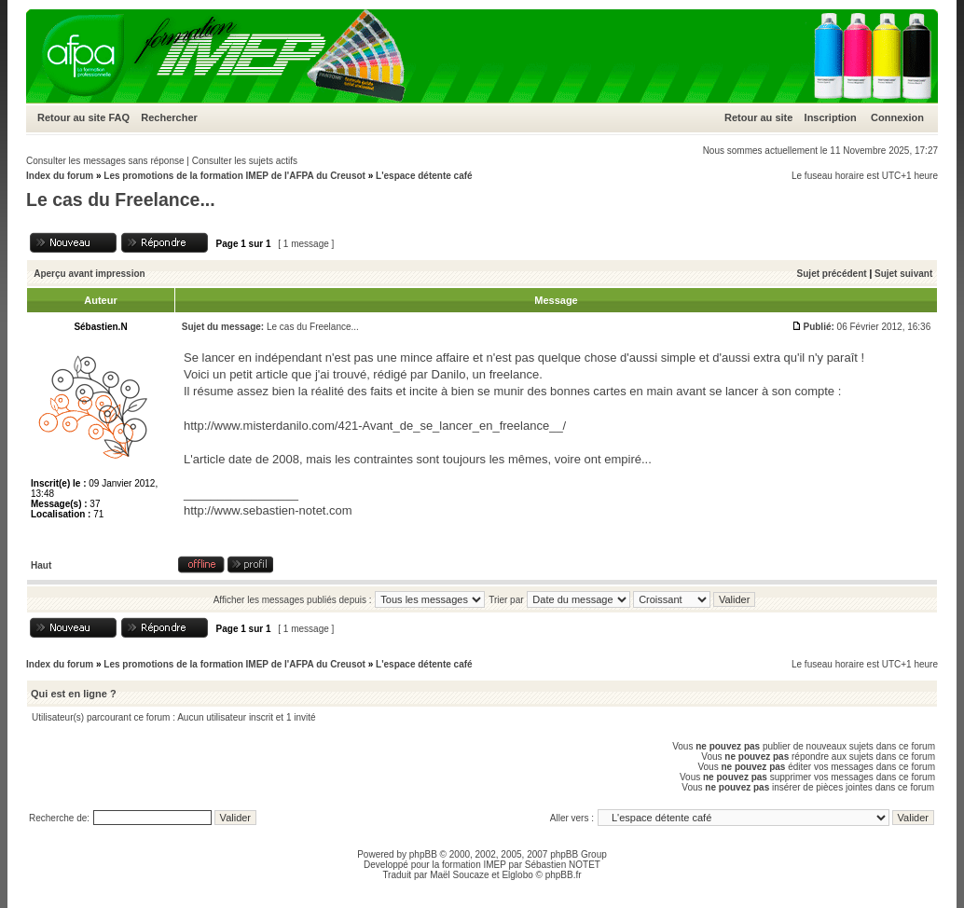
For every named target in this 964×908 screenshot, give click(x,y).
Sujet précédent (832, 273)
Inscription (831, 117)
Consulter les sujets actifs (244, 161)
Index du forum (59, 176)
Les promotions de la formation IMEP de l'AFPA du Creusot (234, 176)
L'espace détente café (424, 176)
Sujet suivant (903, 273)
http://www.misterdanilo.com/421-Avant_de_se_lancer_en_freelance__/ (375, 426)
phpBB (423, 854)
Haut (41, 565)
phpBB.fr (563, 875)
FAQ (119, 117)
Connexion (897, 117)
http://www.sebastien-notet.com (268, 510)
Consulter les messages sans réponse (105, 161)
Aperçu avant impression (89, 273)
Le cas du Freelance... (120, 199)
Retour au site (71, 117)
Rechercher (169, 117)
